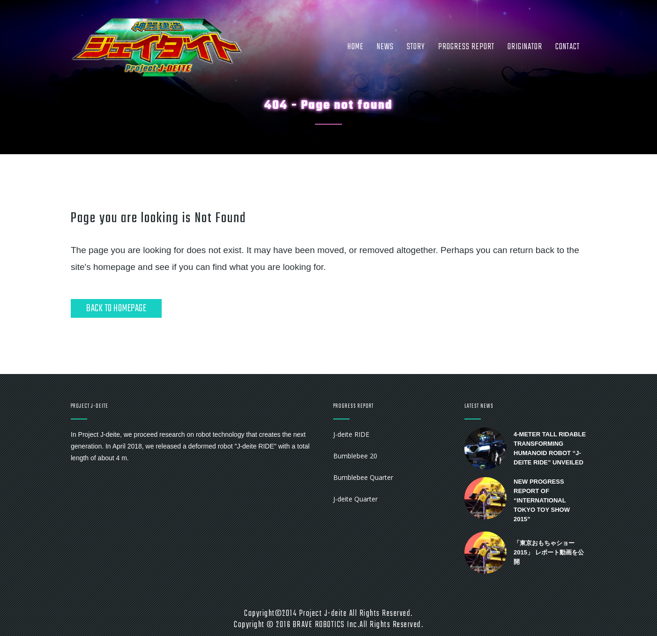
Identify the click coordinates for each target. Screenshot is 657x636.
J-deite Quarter (355, 498)
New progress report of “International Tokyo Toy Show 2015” (542, 500)
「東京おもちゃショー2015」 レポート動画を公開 (549, 552)
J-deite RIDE (351, 434)
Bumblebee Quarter (363, 477)
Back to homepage (116, 308)
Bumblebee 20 (355, 455)
